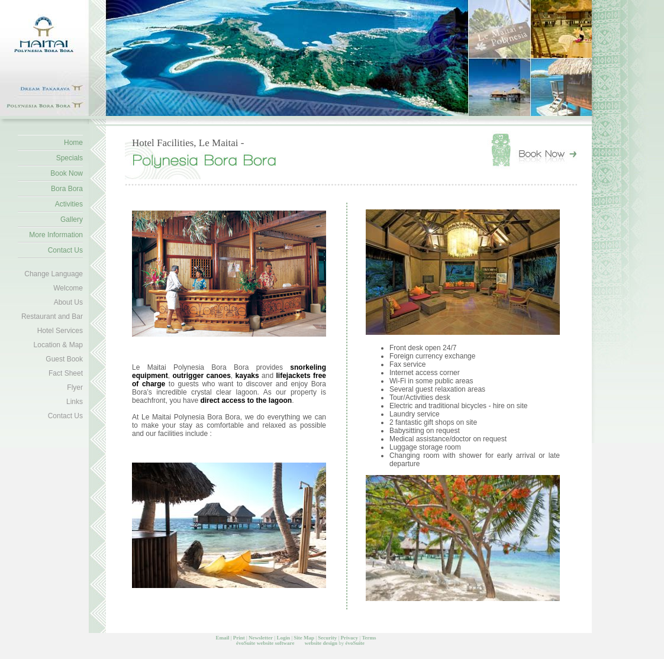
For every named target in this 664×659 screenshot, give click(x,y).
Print (239, 638)
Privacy (350, 638)
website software (276, 643)
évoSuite (246, 643)
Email (222, 638)
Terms (369, 638)
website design (321, 643)
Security (327, 638)
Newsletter (261, 638)
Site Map (304, 638)
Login (283, 638)
